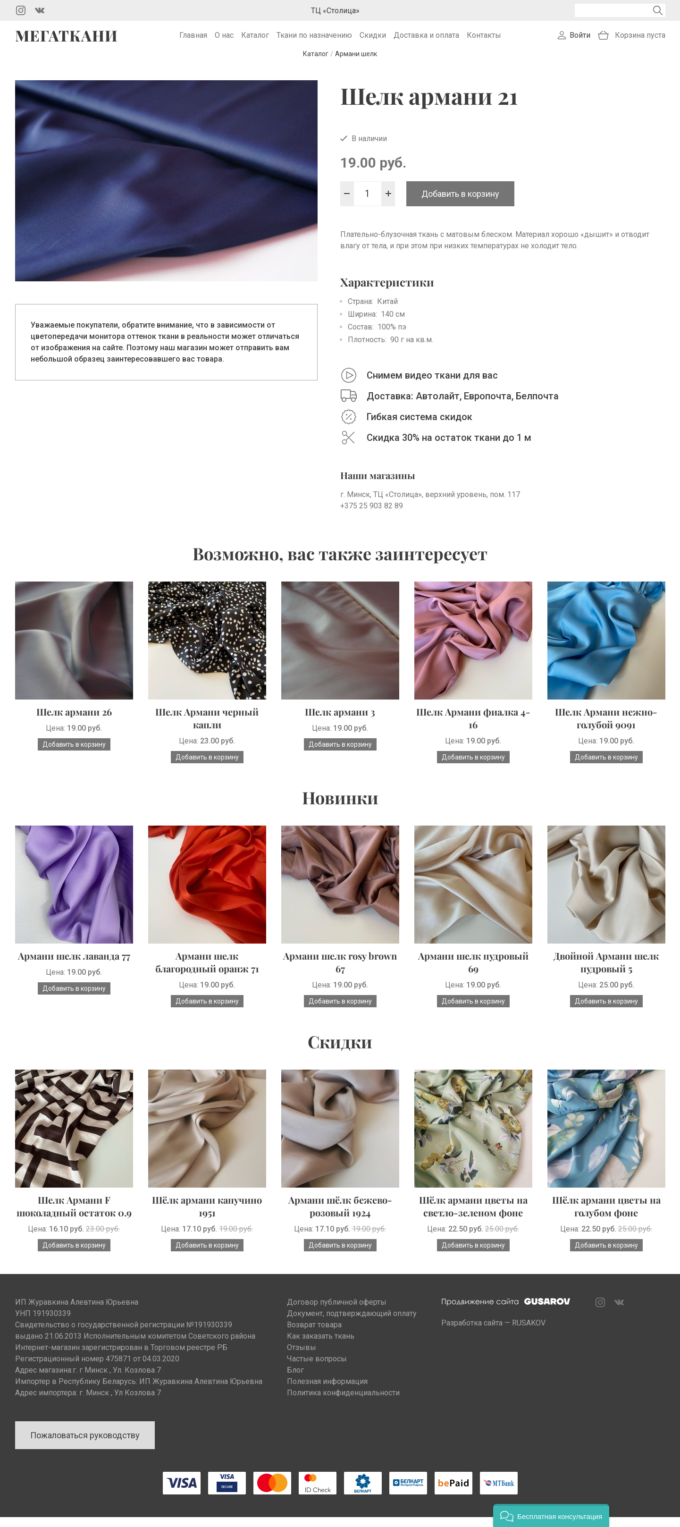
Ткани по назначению (314, 40)
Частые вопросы (317, 1368)
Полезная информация (327, 1391)
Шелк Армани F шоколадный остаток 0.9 (74, 1216)
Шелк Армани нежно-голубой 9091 (606, 728)
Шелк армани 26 (74, 721)
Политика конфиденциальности (343, 1402)
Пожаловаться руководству (85, 1445)
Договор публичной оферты (336, 1312)
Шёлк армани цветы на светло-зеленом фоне (473, 1216)
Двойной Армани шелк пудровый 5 (606, 972)
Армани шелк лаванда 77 (74, 965)
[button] (551, 1515)
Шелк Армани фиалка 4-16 (473, 728)
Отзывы (301, 1357)
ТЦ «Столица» (335, 10)
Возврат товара (314, 1334)
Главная (193, 40)
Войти (580, 40)
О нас (224, 40)
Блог (295, 1379)
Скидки (373, 40)
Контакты (484, 40)
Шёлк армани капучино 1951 (207, 1216)
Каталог (255, 40)
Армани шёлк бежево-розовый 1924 (340, 1216)
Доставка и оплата (426, 40)
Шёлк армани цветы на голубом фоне (606, 1216)
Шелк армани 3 (340, 721)
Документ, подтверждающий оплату (352, 1323)
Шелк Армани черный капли (207, 728)
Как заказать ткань (320, 1345)
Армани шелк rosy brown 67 (340, 972)
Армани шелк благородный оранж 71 (207, 972)
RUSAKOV (529, 1332)
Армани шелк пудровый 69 (473, 972)
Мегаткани (66, 40)
